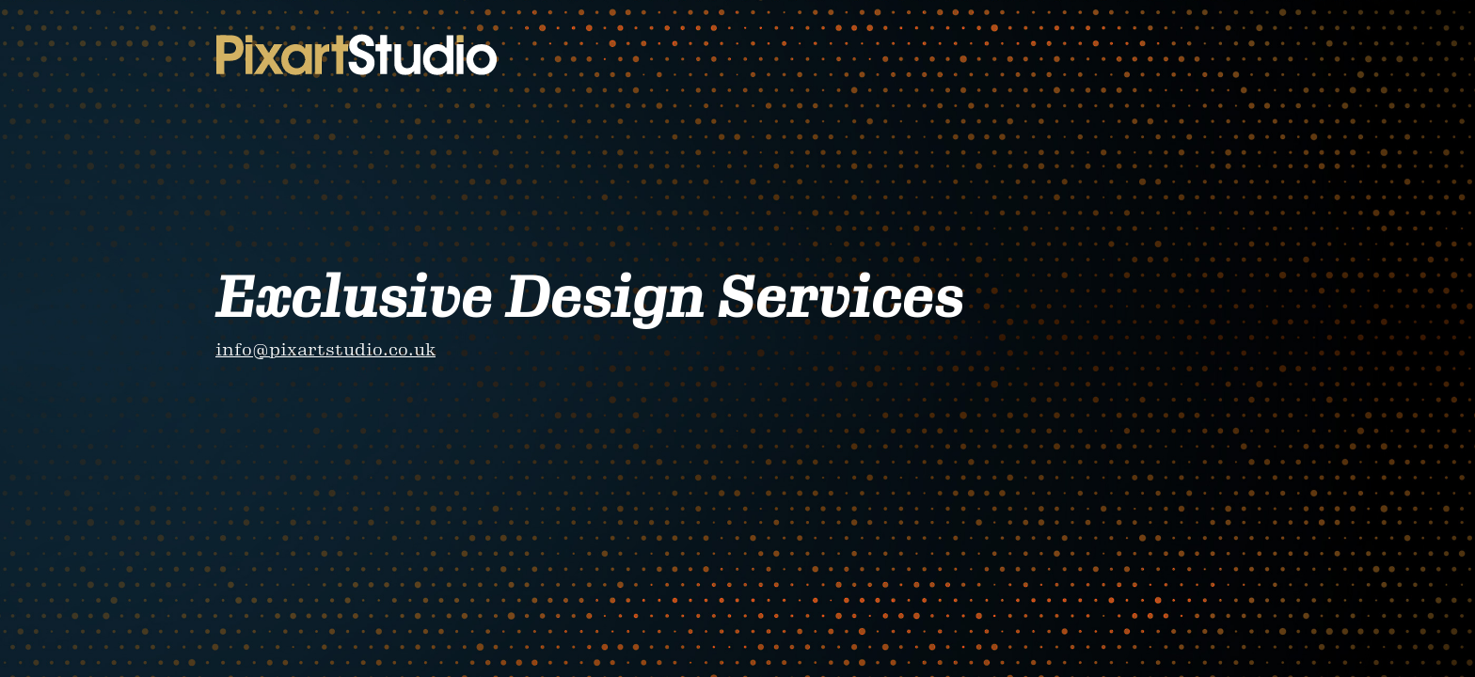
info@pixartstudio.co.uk (325, 349)
